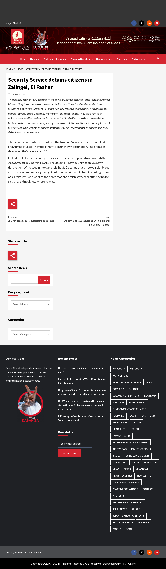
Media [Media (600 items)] (135, 462)
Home (23, 59)
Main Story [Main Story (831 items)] (120, 462)
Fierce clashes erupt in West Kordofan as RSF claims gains (81, 381)
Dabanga (139, 59)
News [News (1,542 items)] (127, 469)
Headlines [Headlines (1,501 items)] (119, 429)
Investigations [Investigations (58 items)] (141, 449)
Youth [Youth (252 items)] (130, 529)
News (35, 59)
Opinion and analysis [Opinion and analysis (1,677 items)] (126, 482)
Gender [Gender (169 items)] (136, 422)
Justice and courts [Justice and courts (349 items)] (137, 455)
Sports (123, 59)
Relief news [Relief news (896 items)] (120, 509)
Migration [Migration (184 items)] (150, 462)
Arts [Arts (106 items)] (149, 382)
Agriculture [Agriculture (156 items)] (120, 375)
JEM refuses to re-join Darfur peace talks (33, 218)
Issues (61, 59)
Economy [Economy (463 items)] (150, 395)
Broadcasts (105, 59)
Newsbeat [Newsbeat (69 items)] (142, 469)
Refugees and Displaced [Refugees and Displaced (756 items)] (128, 502)
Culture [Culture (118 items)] (133, 389)
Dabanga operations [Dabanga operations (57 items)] (126, 395)
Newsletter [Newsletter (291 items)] (144, 475)
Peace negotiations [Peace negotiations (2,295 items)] (125, 489)
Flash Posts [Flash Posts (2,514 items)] (148, 415)
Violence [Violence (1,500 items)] (143, 522)
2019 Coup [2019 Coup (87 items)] (119, 369)
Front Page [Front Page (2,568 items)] (120, 422)
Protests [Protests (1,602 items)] (118, 495)
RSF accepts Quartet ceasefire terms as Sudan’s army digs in (80, 418)
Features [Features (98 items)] (118, 415)
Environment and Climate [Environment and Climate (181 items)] (129, 409)
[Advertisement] (83, 10)
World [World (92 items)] (117, 529)
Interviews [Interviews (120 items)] (120, 449)
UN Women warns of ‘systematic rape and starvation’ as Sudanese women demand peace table (81, 405)
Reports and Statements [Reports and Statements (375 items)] (128, 515)
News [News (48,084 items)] (116, 469)
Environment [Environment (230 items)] (137, 402)
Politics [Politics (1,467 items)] (148, 489)
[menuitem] (14, 23)
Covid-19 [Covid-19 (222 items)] (118, 389)
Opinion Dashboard (82, 59)
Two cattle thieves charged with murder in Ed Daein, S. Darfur (84, 220)
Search (44, 279)
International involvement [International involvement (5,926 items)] (130, 442)
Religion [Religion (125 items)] (137, 509)
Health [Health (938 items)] (134, 429)
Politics (48, 59)
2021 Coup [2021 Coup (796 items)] (136, 369)
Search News (17, 268)
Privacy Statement (16, 552)
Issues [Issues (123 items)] (116, 455)
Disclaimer (35, 552)
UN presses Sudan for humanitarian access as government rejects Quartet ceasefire (82, 392)
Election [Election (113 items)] (118, 402)
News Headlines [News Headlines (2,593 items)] (122, 475)
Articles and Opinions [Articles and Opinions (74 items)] (127, 382)
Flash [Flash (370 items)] (132, 415)
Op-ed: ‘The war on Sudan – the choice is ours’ (81, 369)
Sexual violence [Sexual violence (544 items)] (123, 522)
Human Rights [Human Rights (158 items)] (121, 435)
